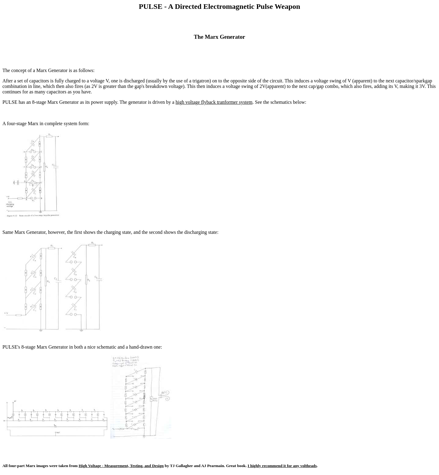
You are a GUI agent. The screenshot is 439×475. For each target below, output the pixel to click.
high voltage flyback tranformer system (214, 102)
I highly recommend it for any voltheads (282, 465)
